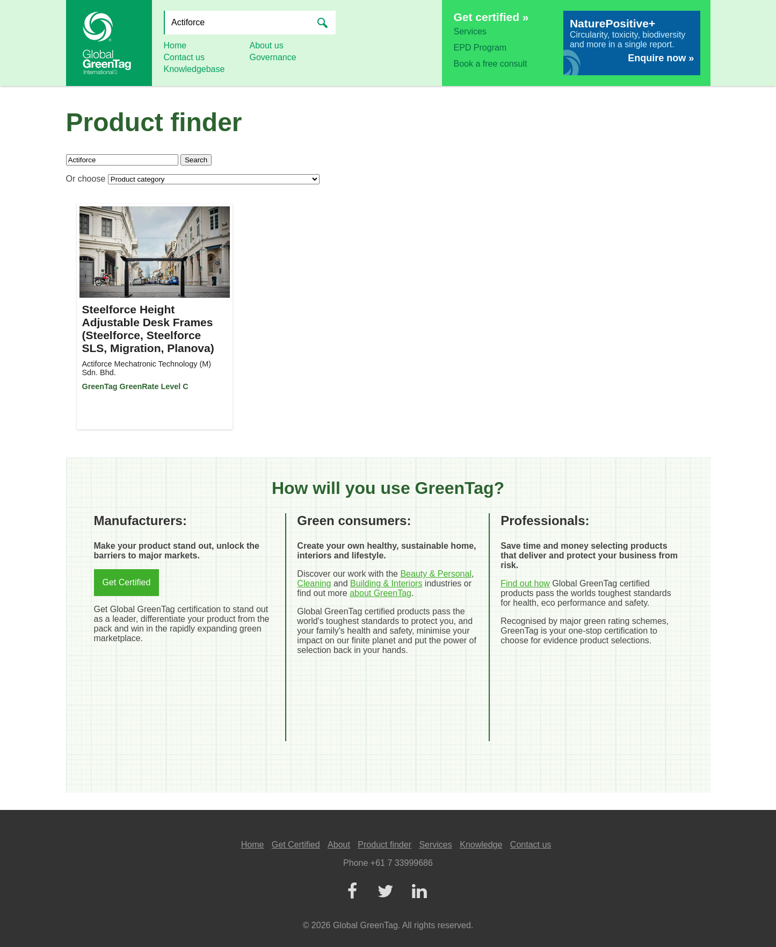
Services (470, 31)
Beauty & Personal (436, 573)
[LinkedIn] (419, 892)
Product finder (384, 844)
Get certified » (491, 17)
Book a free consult (490, 63)
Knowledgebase (194, 69)
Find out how (525, 583)
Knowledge (481, 844)
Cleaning (314, 583)
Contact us (184, 57)
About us (267, 45)
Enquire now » (661, 58)
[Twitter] (385, 892)
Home (175, 45)
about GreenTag (380, 593)
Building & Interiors (386, 583)
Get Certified (127, 582)
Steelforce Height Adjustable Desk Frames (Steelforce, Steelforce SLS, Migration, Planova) (148, 328)
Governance (273, 57)
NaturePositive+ (612, 23)
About (339, 844)
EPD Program (480, 47)
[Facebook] (352, 892)
